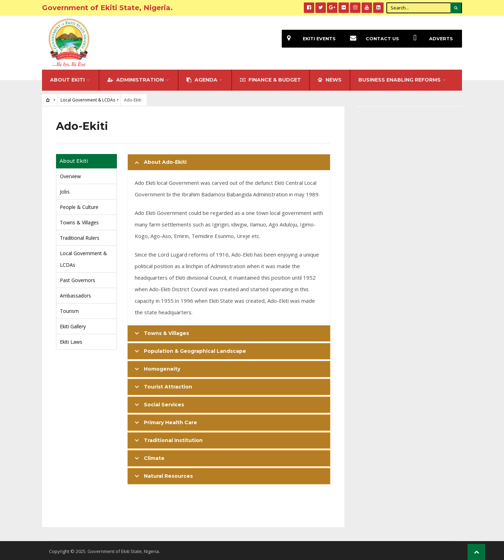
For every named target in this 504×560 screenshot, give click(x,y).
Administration (135, 78)
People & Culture (79, 205)
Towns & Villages (79, 221)
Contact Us (372, 39)
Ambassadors (75, 294)
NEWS (330, 78)
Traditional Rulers (79, 236)
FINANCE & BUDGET (270, 78)
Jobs (65, 190)
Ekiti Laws (71, 340)
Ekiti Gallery (73, 325)
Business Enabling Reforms (399, 78)
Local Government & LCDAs (88, 99)
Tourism (69, 309)
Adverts (430, 39)
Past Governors (77, 278)
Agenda (202, 78)
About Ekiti (67, 78)
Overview (70, 175)
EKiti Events (309, 39)
